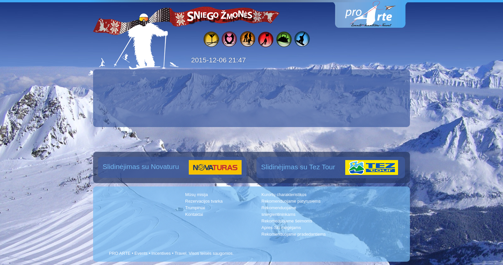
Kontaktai (194, 214)
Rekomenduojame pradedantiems (293, 234)
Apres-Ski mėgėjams (281, 227)
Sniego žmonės (220, 15)
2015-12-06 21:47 (218, 60)
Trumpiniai (195, 207)
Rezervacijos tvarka (203, 201)
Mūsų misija (196, 194)
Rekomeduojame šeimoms (286, 220)
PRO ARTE (120, 253)
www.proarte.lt (376, 14)
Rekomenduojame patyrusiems (290, 201)
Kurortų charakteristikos (284, 194)
